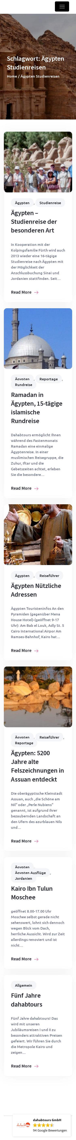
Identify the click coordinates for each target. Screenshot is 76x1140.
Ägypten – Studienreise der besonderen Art (34, 221)
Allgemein (23, 985)
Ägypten (22, 202)
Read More (24, 292)
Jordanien (23, 878)
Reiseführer (49, 575)
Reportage (49, 378)
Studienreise (50, 202)
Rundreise (23, 384)
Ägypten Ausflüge (30, 872)
